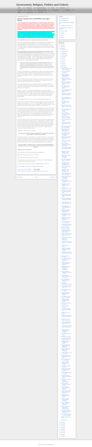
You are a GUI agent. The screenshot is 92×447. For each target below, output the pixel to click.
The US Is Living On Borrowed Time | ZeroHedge (65, 399)
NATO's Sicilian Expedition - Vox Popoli (66, 373)
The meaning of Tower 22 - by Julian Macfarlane (66, 415)
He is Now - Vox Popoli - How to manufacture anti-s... (66, 160)
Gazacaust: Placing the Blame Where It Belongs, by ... (65, 349)
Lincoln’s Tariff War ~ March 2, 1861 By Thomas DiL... (65, 403)
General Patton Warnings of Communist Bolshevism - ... (66, 177)
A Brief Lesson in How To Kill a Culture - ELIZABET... (66, 156)
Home (36, 177)
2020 (61, 427)
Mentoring (29, 10)
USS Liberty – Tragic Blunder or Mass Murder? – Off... (65, 152)
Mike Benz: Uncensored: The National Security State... (66, 191)
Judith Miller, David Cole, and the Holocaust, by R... (66, 94)
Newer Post (20, 177)
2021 (61, 425)
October (63, 53)
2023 (61, 422)
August (62, 56)
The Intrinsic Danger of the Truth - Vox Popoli (66, 69)
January (63, 420)
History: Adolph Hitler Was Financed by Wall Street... (66, 90)
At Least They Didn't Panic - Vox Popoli (66, 353)
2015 (61, 436)
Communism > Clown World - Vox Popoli (65, 320)
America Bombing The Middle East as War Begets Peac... (65, 345)
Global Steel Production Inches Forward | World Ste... (66, 106)
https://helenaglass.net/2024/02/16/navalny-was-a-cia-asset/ (30, 166)
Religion (19, 12)
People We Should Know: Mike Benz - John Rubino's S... (66, 218)
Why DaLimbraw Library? (64, 18)
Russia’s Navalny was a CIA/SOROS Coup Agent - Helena (66, 231)
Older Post (52, 177)
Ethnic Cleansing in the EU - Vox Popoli (65, 360)
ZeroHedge (61, 37)
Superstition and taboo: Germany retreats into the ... (66, 123)
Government (29, 7)
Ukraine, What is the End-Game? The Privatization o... (66, 238)
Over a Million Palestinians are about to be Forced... (66, 259)
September (63, 55)
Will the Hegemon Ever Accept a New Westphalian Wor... (65, 407)
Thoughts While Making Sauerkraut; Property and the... (65, 249)
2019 (61, 429)
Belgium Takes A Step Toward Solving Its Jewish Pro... (65, 211)
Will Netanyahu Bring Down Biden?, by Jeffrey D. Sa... (65, 130)
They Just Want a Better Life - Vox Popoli (66, 222)
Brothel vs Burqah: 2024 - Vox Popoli (66, 167)
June (62, 60)
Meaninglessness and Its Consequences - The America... (66, 215)
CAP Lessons (41, 12)
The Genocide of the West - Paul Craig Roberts (66, 225)
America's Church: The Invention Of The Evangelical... (65, 330)
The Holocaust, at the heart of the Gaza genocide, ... (65, 293)
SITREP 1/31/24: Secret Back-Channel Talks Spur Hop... (66, 392)
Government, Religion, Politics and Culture (42, 4)
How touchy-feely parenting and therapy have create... (66, 144)
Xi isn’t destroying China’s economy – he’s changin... (66, 110)
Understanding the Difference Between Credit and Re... (65, 75)
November (63, 51)
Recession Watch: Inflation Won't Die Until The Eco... (66, 234)
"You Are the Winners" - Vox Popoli (65, 72)
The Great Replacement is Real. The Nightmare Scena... (66, 98)
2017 (61, 432)
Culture (52, 7)
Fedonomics (62, 7)
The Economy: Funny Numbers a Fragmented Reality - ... (66, 376)
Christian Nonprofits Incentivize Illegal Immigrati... (65, 363)
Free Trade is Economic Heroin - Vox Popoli (66, 297)
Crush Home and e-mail (63, 20)
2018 (61, 430)
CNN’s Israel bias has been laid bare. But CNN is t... (65, 280)
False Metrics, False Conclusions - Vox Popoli (65, 102)
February (63, 67)
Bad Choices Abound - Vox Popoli (65, 256)
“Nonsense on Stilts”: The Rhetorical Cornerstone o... (66, 316)
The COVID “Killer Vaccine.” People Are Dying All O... (65, 114)
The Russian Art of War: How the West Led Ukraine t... (66, 369)
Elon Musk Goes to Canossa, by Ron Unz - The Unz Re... (66, 276)
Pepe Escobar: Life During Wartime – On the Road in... (66, 242)
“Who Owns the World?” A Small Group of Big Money (66, 83)
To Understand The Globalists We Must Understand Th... (65, 163)
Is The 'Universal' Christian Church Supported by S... (66, 327)
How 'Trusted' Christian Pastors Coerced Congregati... (65, 134)
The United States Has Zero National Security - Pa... (66, 309)
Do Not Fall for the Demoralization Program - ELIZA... (66, 181)
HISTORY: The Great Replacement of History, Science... (66, 79)
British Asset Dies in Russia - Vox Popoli (65, 228)
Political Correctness (41, 7)
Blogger (52, 444)
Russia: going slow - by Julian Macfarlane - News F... (65, 263)
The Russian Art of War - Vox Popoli (66, 366)
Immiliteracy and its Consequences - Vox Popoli (65, 395)
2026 (61, 44)
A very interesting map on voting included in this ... (66, 339)
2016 (61, 434)
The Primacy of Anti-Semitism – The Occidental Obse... (65, 170)
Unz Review (61, 35)
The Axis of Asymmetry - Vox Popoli (66, 141)
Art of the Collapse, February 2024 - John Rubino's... (66, 388)
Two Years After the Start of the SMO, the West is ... (66, 148)
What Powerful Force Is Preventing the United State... (66, 356)
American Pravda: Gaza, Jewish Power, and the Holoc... (66, 195)
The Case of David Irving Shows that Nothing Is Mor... (66, 323)
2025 (61, 46)
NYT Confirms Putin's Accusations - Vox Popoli (65, 87)
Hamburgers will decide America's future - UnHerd (65, 185)
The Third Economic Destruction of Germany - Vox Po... (66, 272)
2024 (61, 48)
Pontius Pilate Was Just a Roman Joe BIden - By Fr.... (66, 203)
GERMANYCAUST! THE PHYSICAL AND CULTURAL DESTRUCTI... (66, 268)
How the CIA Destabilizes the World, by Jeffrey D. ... (66, 199)
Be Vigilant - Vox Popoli (65, 336)
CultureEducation (56, 10)
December (63, 49)
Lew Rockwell (61, 33)
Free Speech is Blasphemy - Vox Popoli (66, 284)
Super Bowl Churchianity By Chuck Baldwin (66, 127)
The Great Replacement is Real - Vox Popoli (66, 174)
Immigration (67, 10)
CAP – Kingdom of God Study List (65, 25)
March (62, 65)
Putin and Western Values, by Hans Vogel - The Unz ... (66, 286)
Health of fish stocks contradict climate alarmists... (65, 300)
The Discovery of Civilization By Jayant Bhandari (66, 384)
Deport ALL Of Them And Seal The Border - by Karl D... (66, 138)
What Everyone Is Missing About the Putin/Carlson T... (66, 253)
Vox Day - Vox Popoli (63, 30)
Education (20, 10)
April (62, 63)
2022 (61, 424)
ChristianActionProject (42, 10)
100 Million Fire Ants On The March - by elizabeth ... (66, 342)
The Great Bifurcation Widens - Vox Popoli (65, 117)
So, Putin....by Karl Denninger (65, 306)
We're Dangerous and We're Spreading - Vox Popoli (66, 207)
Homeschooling (29, 12)
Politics (19, 7)
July (62, 58)
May (62, 61)
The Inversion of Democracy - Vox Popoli (66, 188)
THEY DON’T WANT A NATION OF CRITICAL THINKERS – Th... (66, 411)
